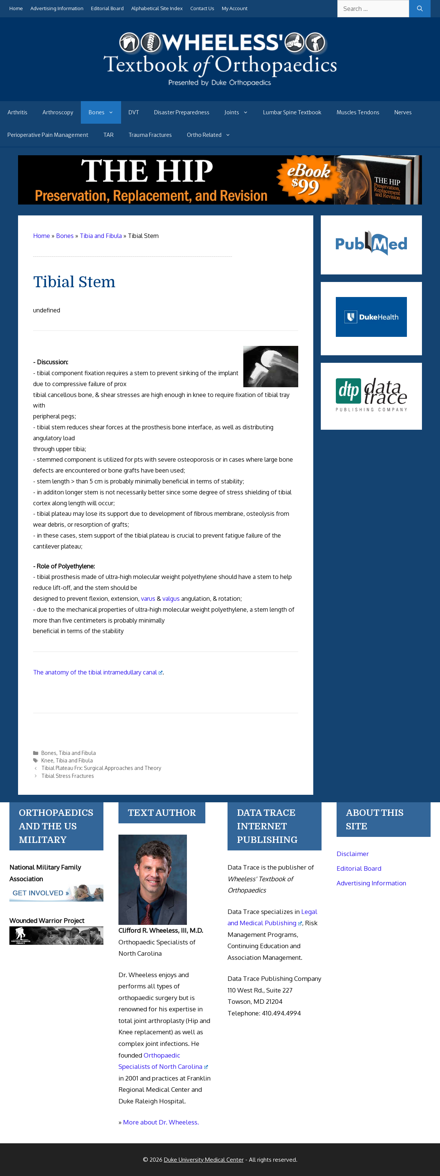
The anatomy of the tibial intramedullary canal (97, 672)
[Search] (420, 8)
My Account (234, 8)
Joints (240, 112)
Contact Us (202, 8)
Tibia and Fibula (77, 753)
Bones (104, 112)
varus (148, 598)
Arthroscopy (57, 112)
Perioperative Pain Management (48, 135)
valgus (171, 598)
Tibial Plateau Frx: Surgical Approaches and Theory (101, 768)
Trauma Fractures (150, 135)
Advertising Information (56, 8)
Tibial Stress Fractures (67, 776)
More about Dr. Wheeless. (161, 1122)
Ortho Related (212, 135)
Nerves (403, 112)
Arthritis (17, 112)
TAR (108, 135)
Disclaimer (353, 854)
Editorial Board (107, 8)
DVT (134, 112)
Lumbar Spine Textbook (292, 112)
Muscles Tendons (358, 112)
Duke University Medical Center (204, 1159)
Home (16, 8)
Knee (47, 760)
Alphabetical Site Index (157, 8)
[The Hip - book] (220, 202)
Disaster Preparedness (181, 112)
